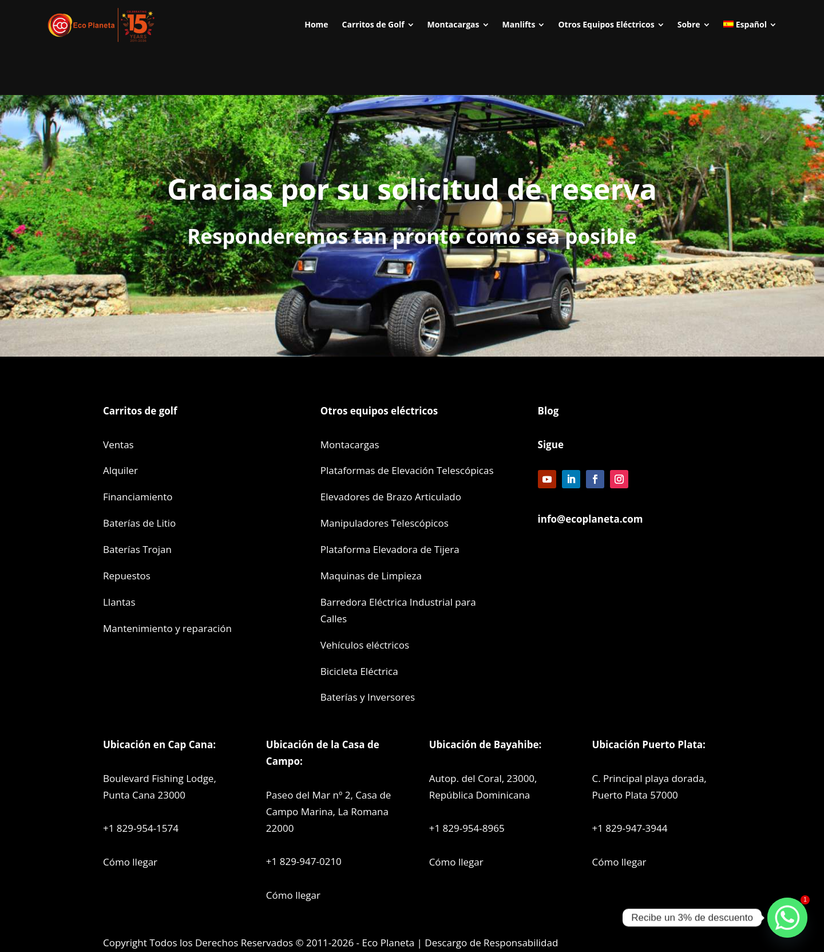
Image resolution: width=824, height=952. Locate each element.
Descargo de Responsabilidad (491, 942)
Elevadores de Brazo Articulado (390, 496)
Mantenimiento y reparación (167, 628)
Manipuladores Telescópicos (384, 523)
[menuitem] (316, 24)
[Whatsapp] (787, 918)
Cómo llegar (130, 861)
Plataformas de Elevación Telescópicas (407, 470)
